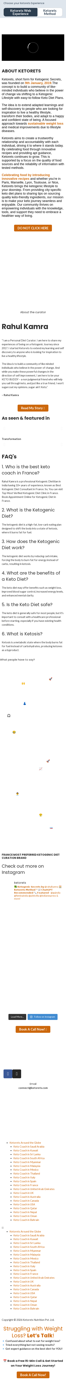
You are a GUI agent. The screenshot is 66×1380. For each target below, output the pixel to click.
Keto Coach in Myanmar (27, 1162)
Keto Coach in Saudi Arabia (28, 1146)
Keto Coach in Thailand (26, 1173)
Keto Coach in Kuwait (25, 1150)
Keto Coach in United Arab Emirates (34, 1189)
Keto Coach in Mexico (26, 1169)
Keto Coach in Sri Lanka (26, 1154)
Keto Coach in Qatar (25, 1208)
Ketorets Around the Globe (25, 1142)
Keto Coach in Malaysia (26, 1165)
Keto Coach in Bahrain (26, 1219)
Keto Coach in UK (23, 1192)
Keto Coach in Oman (25, 1216)
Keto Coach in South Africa (29, 1158)
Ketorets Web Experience (20, 12)
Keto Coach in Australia (26, 1196)
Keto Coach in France (25, 1185)
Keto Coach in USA (24, 1204)
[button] (4, 428)
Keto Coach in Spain (24, 1181)
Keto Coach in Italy (24, 1177)
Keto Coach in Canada (26, 1200)
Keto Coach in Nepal (25, 1212)
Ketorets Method (49, 12)
